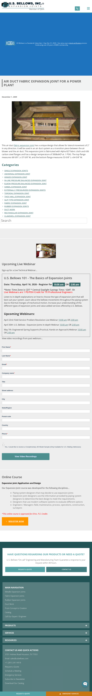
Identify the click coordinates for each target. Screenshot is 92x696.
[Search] (89, 220)
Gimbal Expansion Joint (15, 187)
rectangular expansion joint (18, 213)
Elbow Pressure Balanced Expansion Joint (25, 184)
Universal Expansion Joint (17, 174)
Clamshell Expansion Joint (17, 216)
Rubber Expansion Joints (16, 206)
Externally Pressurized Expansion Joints (25, 190)
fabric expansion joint (24, 145)
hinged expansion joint (15, 177)
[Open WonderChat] (85, 684)
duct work (9, 210)
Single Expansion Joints (16, 171)
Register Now (15, 521)
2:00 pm (75, 284)
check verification (75, 43)
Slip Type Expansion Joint (16, 200)
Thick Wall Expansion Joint (17, 197)
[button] (88, 8)
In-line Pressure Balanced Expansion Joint (25, 180)
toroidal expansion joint (16, 193)
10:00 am (59, 284)
